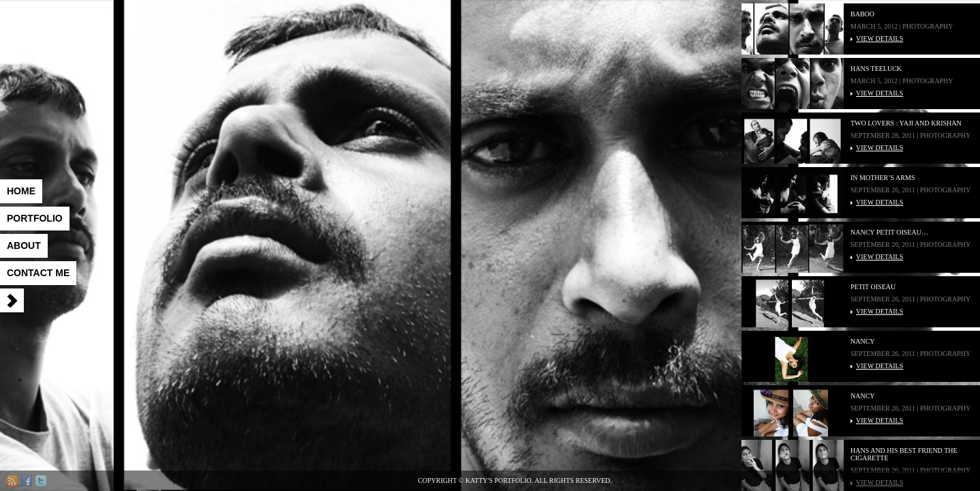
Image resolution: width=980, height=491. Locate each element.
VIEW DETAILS (879, 38)
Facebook (26, 480)
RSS (12, 480)
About (24, 245)
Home (21, 190)
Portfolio (35, 218)
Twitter (40, 480)
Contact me (38, 272)
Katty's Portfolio (132, 47)
